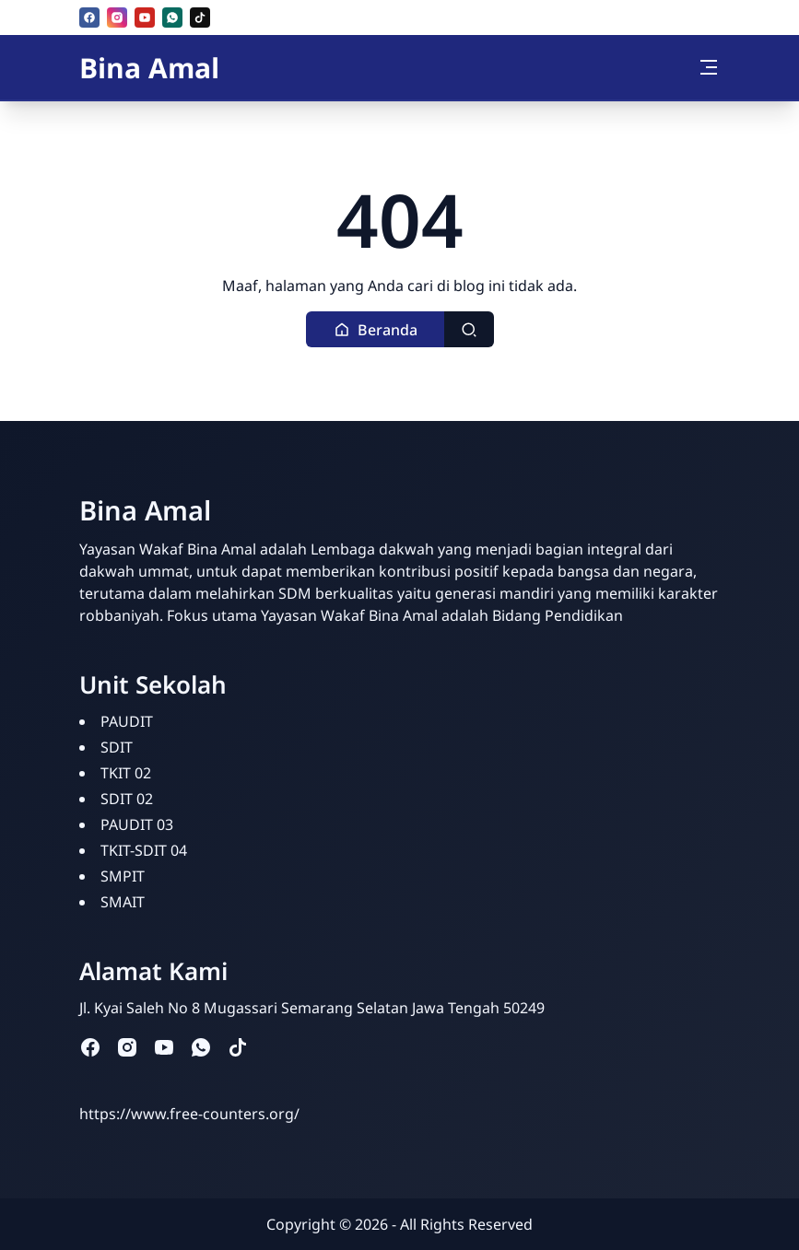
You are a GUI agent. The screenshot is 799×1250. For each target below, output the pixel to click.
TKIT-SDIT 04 (143, 850)
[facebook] (89, 17)
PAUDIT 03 (136, 824)
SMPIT (122, 876)
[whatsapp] (172, 17)
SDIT (116, 747)
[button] (375, 329)
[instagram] (117, 17)
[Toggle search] (469, 329)
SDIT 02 (126, 799)
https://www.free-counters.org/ (189, 1114)
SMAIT (122, 902)
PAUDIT (126, 721)
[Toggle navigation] (709, 67)
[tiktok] (200, 17)
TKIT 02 (125, 773)
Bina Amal (149, 68)
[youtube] (145, 17)
